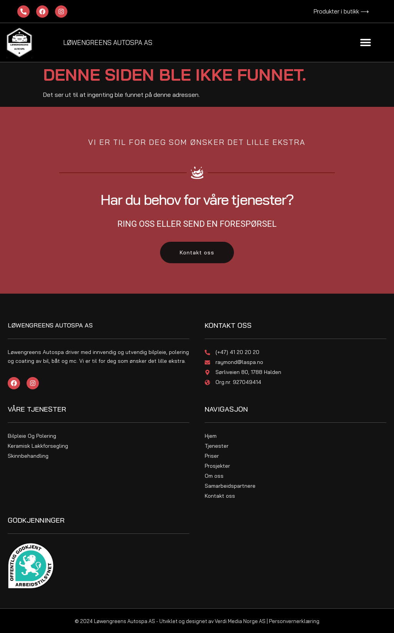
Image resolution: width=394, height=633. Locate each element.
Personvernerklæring (294, 621)
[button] (365, 42)
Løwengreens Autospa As (107, 42)
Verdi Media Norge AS (240, 621)
